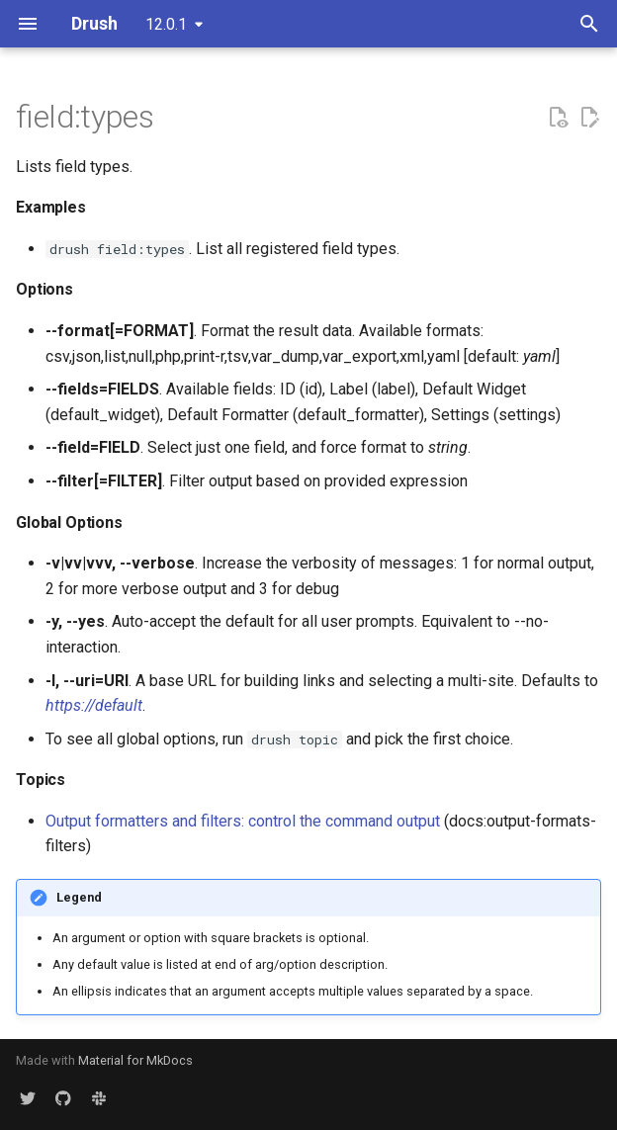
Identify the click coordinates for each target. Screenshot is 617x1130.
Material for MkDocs (135, 1060)
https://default (93, 705)
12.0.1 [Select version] (166, 24)
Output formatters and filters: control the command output (242, 821)
